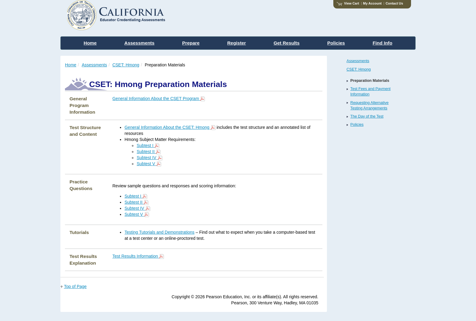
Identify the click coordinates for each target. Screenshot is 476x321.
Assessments (94, 64)
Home (70, 64)
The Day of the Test (366, 116)
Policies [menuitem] (336, 42)
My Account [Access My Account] (372, 3)
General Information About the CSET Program (158, 98)
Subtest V (149, 163)
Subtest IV (149, 157)
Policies (356, 124)
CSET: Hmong (125, 64)
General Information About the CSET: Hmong (169, 127)
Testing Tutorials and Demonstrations (159, 232)
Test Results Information (138, 256)
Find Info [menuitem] (382, 42)
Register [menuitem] (236, 42)
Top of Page (75, 286)
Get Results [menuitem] (287, 42)
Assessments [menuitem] (139, 42)
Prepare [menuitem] (190, 42)
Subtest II (149, 151)
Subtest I (148, 145)
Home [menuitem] (90, 42)
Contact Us (394, 3)
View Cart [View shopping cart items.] (348, 3)
